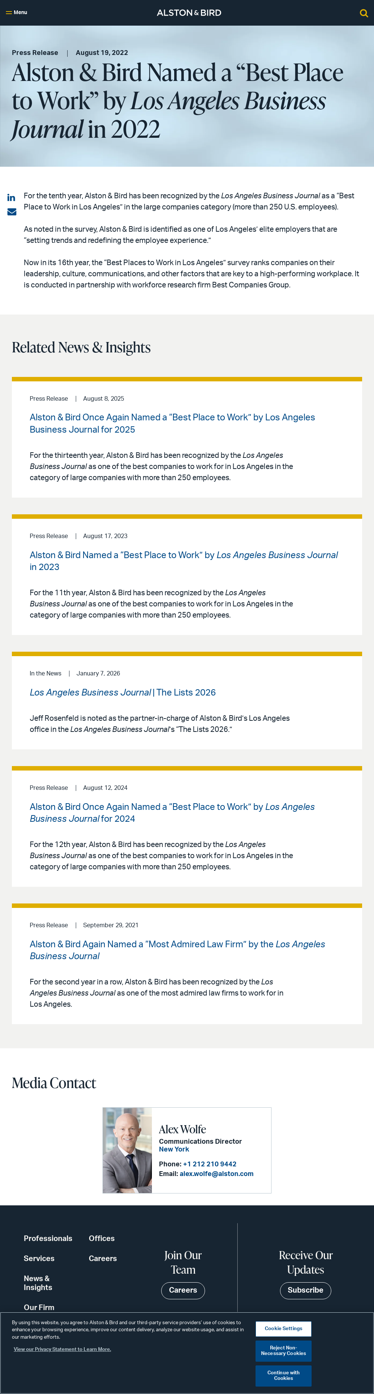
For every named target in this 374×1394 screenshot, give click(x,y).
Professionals (48, 1238)
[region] (187, 1353)
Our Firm (39, 1308)
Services (39, 1259)
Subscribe (305, 1290)
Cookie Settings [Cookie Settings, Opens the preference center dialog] (283, 1328)
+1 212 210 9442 (209, 1164)
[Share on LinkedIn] (11, 197)
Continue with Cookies (283, 1376)
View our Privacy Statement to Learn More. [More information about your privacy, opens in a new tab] (62, 1349)
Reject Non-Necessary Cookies (283, 1351)
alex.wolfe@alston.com (216, 1174)
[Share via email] (11, 212)
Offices (102, 1238)
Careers (103, 1259)
